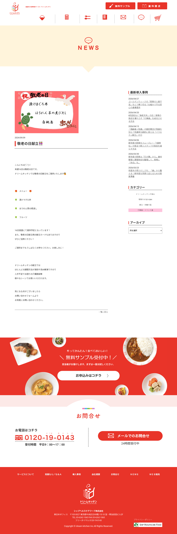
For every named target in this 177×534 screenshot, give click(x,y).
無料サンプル (122, 6)
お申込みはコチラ (88, 376)
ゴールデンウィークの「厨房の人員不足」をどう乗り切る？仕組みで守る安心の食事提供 (145, 104)
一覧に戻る (103, 312)
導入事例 (76, 474)
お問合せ (115, 474)
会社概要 (96, 474)
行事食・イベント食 (145, 210)
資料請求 (154, 6)
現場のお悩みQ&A (145, 200)
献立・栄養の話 (145, 205)
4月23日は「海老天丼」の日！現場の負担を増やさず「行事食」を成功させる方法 (145, 118)
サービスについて (25, 474)
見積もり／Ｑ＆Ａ (53, 474)
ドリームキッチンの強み (145, 194)
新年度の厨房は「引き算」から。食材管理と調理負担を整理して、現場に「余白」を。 (145, 160)
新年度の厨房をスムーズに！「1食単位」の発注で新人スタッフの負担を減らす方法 (145, 146)
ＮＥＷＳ (134, 474)
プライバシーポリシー (143, 520)
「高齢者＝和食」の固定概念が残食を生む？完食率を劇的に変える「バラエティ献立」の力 (145, 132)
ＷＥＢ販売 (154, 474)
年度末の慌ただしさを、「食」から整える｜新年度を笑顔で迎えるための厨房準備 (145, 173)
